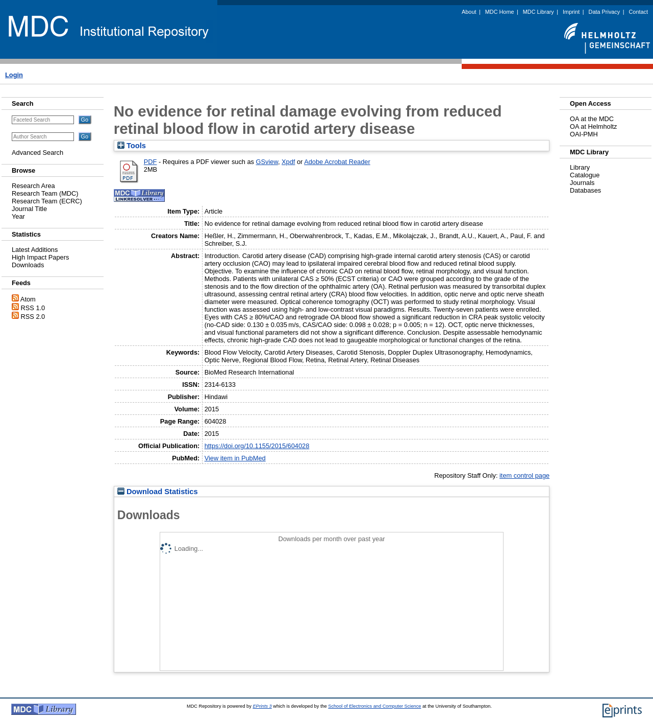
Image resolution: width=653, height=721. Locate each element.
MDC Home (499, 12)
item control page (524, 475)
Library (580, 167)
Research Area (33, 186)
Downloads (28, 265)
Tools (131, 146)
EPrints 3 (262, 706)
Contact (638, 12)
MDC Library (538, 12)
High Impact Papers (40, 257)
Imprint (571, 12)
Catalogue (584, 175)
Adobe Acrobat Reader (337, 162)
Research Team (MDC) (45, 193)
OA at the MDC (592, 119)
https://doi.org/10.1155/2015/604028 (257, 446)
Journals (582, 183)
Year (18, 216)
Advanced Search (37, 152)
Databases (585, 190)
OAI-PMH (584, 134)
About (469, 12)
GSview (267, 162)
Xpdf (288, 162)
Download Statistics (157, 491)
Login (14, 75)
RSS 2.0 (33, 316)
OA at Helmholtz (593, 126)
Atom (28, 299)
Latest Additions (35, 249)
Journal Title (29, 209)
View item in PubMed (235, 458)
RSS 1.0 (33, 308)
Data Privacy (604, 12)
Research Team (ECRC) (47, 201)
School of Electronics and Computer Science (374, 706)
